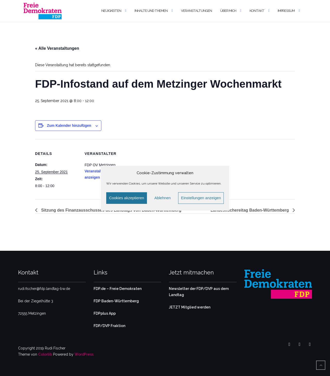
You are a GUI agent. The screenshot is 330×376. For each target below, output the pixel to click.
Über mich (228, 11)
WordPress (84, 354)
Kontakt (257, 11)
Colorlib (45, 354)
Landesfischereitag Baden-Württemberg (250, 210)
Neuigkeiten (111, 11)
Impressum (286, 11)
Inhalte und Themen (151, 11)
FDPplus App (105, 313)
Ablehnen (162, 198)
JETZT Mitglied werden (189, 307)
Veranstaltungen (196, 11)
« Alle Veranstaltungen (57, 48)
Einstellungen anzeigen (201, 198)
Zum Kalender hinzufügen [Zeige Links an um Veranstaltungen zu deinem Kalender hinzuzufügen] (69, 125)
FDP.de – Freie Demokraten (118, 289)
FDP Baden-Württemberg (116, 301)
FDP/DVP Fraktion (109, 326)
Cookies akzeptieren (126, 198)
